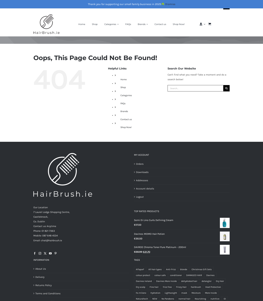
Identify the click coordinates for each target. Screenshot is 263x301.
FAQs (122, 103)
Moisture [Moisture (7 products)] (196, 293)
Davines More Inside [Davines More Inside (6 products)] (166, 281)
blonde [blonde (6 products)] (183, 269)
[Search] (226, 88)
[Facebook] (34, 253)
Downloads (142, 172)
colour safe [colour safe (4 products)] (160, 275)
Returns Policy (43, 285)
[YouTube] (50, 253)
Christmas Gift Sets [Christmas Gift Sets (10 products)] (202, 269)
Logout (140, 196)
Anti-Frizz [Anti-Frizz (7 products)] (171, 269)
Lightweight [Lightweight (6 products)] (171, 293)
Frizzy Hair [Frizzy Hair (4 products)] (181, 287)
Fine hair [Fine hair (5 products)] (154, 287)
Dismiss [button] (170, 4)
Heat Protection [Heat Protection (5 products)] (213, 287)
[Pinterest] (55, 253)
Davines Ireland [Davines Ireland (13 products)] (144, 281)
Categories (126, 95)
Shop (123, 87)
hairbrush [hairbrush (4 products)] (196, 287)
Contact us (126, 119)
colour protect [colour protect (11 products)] (143, 275)
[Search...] (195, 88)
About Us (40, 268)
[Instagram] (40, 253)
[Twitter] (45, 253)
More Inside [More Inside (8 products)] (211, 293)
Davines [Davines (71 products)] (210, 275)
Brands (124, 111)
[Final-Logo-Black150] (46, 15)
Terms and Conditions (48, 293)
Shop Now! (126, 127)
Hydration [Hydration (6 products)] (155, 293)
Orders (140, 163)
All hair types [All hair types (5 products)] (155, 269)
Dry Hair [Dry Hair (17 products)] (220, 281)
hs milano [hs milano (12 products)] (141, 293)
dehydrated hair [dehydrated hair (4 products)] (189, 281)
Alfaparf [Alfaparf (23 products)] (140, 269)
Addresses (142, 180)
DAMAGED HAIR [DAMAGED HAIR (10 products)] (194, 275)
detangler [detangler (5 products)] (207, 281)
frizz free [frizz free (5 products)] (167, 287)
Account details (145, 188)
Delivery (39, 277)
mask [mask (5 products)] (184, 293)
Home (123, 79)
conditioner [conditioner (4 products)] (176, 275)
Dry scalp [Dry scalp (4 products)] (140, 287)
